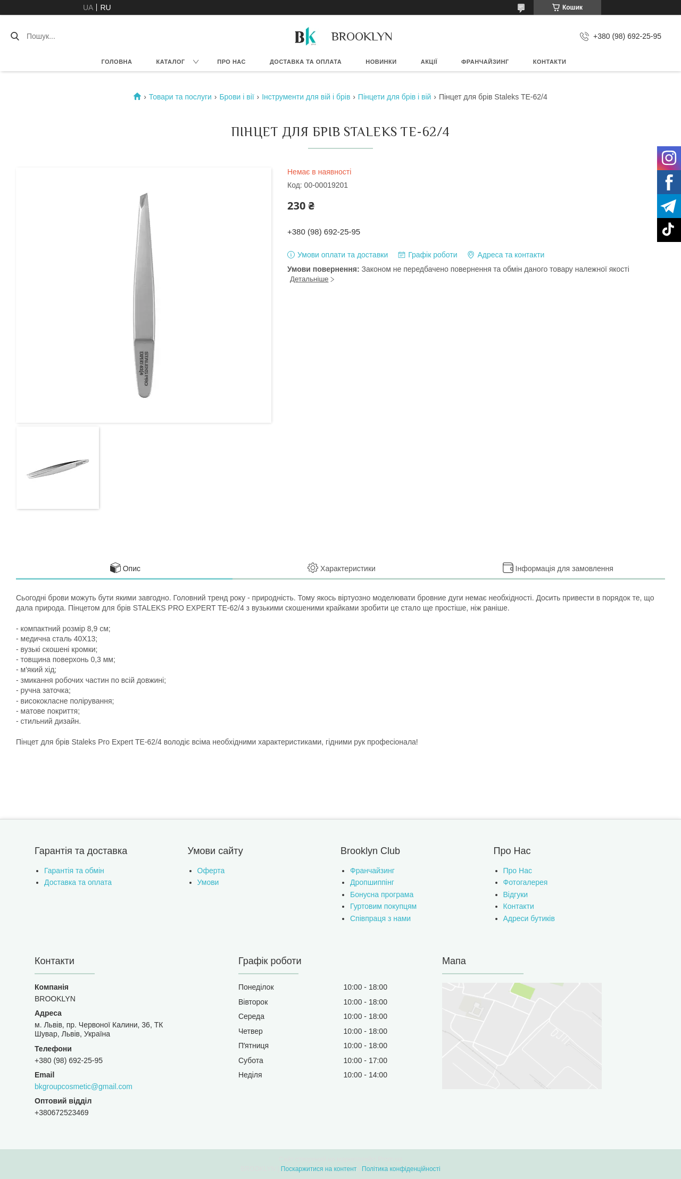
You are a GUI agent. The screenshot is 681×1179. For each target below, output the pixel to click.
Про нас (231, 61)
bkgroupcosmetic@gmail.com (83, 1086)
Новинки (381, 61)
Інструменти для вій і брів (306, 97)
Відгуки (515, 894)
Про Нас (517, 870)
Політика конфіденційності (401, 1169)
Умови (208, 882)
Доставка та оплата (306, 61)
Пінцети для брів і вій (394, 97)
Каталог (170, 61)
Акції (429, 61)
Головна (117, 61)
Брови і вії (236, 97)
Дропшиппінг (372, 882)
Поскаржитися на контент (318, 1169)
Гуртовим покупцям (383, 906)
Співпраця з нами (380, 918)
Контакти (550, 61)
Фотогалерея (525, 882)
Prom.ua (390, 1159)
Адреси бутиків (529, 918)
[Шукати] (15, 36)
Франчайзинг (485, 61)
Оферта (211, 870)
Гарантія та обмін (74, 870)
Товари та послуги (180, 97)
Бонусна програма (381, 894)
